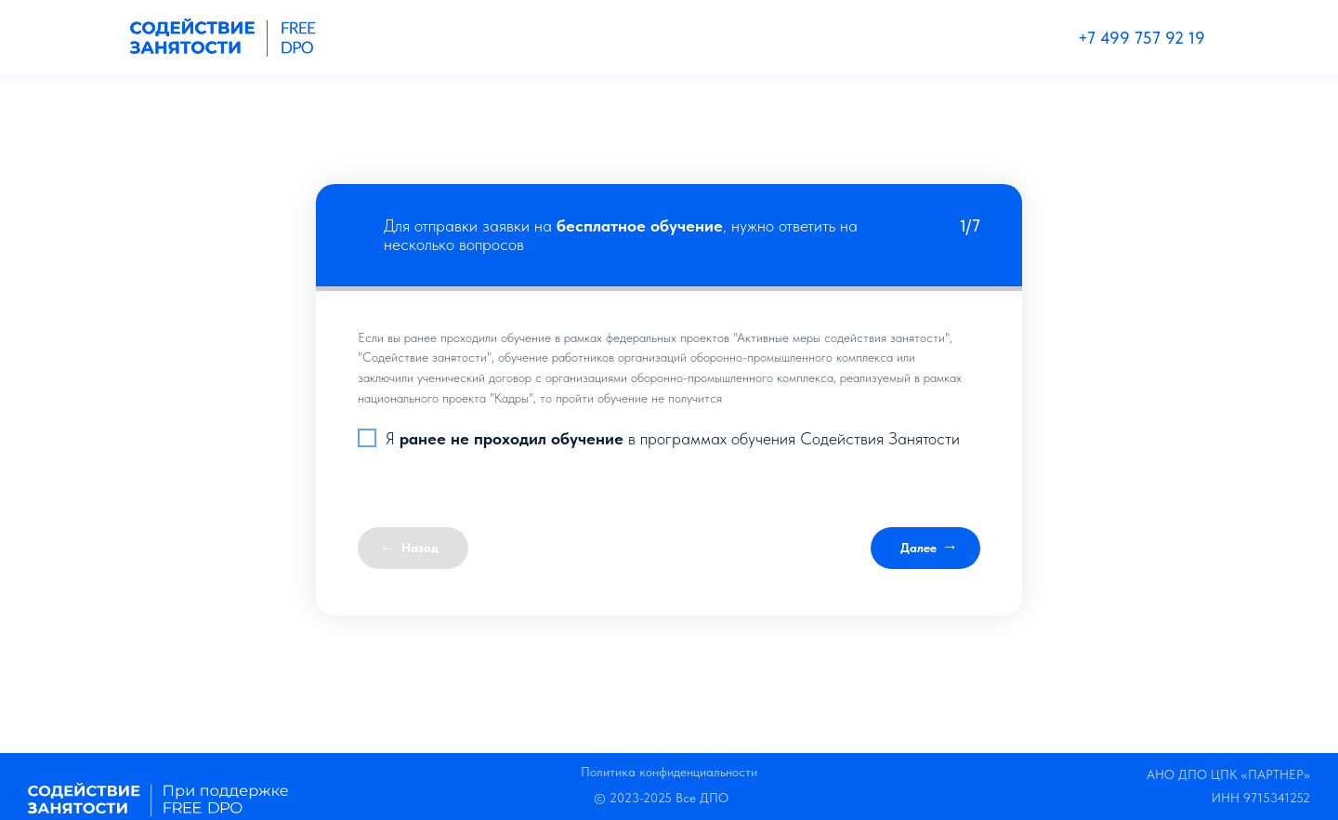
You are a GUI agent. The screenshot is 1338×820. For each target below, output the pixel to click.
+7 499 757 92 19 (1141, 37)
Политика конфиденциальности (669, 771)
